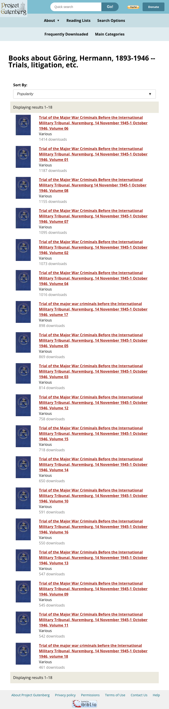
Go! (110, 7)
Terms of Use (115, 695)
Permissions (90, 695)
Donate (153, 7)
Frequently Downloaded (66, 34)
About (52, 20)
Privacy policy (65, 695)
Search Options (111, 20)
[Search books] (75, 7)
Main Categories (110, 34)
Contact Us (139, 695)
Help (156, 695)
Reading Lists (79, 20)
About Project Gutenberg (30, 695)
